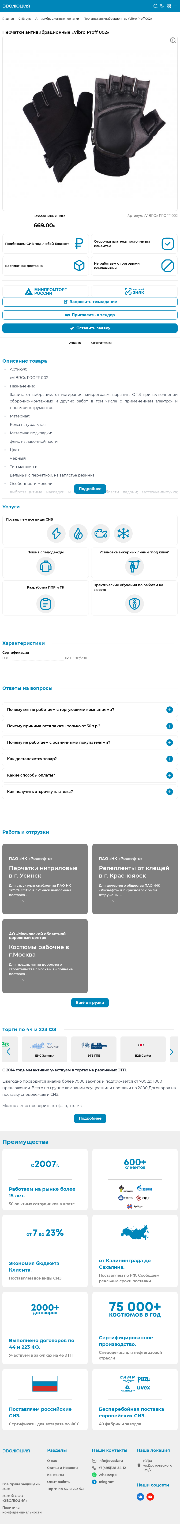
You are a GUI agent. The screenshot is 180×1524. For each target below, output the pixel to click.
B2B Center (143, 1055)
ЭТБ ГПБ (94, 1055)
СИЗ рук (25, 18)
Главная (8, 18)
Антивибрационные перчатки (57, 18)
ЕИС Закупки (44, 1055)
